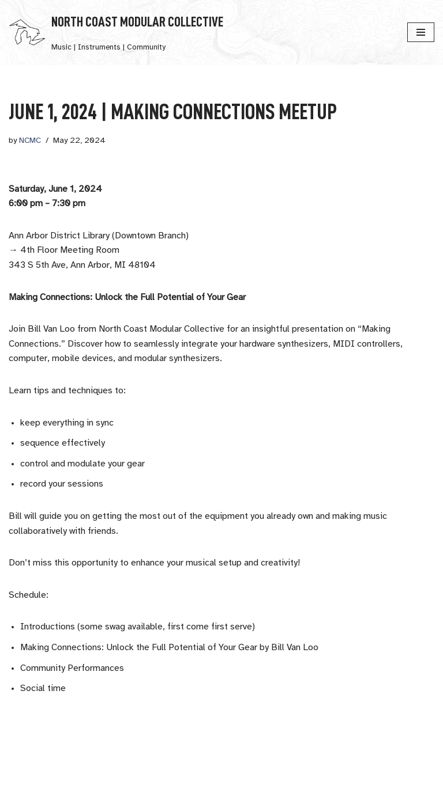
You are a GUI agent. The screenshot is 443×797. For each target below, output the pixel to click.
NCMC (30, 140)
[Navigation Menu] (420, 32)
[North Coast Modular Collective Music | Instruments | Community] (116, 32)
